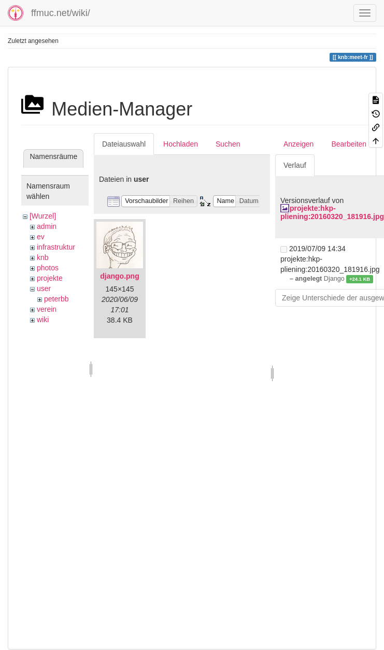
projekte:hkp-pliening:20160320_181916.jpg (332, 212)
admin (46, 226)
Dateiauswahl (124, 144)
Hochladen (180, 144)
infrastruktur (56, 247)
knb (43, 257)
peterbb (56, 299)
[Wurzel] (43, 216)
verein (46, 309)
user (44, 288)
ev (41, 237)
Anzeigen (298, 144)
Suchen (228, 144)
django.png (119, 276)
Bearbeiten (348, 144)
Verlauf (294, 165)
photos (48, 268)
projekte (50, 278)
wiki (43, 319)
